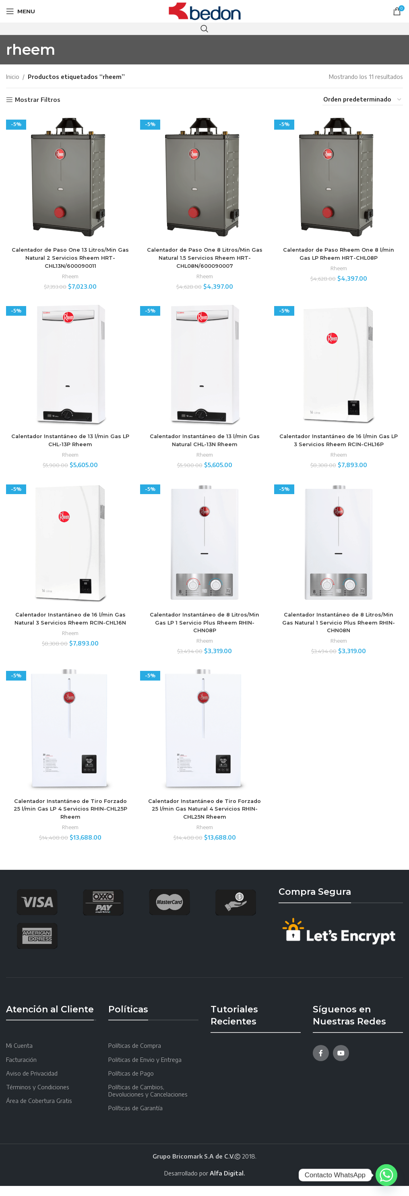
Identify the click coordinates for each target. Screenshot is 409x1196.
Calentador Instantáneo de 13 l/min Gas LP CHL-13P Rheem (68, 437)
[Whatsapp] (386, 1175)
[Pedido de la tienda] (362, 100)
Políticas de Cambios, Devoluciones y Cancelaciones (148, 1101)
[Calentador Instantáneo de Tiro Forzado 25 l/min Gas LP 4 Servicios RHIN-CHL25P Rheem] (68, 741)
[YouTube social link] (341, 1063)
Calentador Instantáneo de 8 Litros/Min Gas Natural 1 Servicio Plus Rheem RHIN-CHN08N (341, 630)
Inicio (12, 76)
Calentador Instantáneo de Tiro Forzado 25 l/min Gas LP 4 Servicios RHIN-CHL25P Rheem (68, 818)
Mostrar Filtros (37, 100)
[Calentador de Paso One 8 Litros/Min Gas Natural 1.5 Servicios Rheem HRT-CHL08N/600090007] (205, 176)
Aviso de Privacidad (32, 1083)
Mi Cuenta (19, 1056)
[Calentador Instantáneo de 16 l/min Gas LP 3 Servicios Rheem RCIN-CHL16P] (341, 364)
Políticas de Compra (134, 1056)
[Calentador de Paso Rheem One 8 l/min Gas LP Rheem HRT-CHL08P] (341, 176)
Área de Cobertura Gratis (39, 1110)
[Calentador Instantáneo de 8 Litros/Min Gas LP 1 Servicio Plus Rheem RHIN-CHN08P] (205, 553)
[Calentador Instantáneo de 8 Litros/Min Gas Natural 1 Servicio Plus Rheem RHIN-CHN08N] (341, 553)
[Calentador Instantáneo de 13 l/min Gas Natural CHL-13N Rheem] (205, 364)
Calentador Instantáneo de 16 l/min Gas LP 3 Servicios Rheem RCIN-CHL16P (341, 441)
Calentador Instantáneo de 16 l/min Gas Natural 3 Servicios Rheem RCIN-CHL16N (68, 630)
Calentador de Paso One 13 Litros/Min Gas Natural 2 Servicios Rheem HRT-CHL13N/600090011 (68, 253)
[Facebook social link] (321, 1063)
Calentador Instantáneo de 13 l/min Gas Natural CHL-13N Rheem (204, 437)
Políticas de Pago (131, 1083)
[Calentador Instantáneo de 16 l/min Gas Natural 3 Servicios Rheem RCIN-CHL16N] (68, 553)
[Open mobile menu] (20, 11)
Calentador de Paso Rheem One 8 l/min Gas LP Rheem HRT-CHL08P (341, 249)
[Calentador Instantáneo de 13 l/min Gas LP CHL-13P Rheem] (68, 364)
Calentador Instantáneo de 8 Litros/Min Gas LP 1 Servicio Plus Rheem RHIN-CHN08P (204, 630)
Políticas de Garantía (135, 1118)
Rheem (68, 271)
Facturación (21, 1069)
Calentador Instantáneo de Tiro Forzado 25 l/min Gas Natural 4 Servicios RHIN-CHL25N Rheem (204, 818)
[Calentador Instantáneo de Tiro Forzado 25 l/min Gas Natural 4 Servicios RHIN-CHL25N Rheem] (205, 741)
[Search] (204, 29)
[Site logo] (205, 10)
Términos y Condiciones (37, 1097)
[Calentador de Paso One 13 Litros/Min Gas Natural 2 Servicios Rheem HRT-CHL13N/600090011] (68, 176)
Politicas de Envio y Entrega (145, 1069)
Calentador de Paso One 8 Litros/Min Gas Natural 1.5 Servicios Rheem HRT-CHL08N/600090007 (204, 253)
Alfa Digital (227, 1183)
